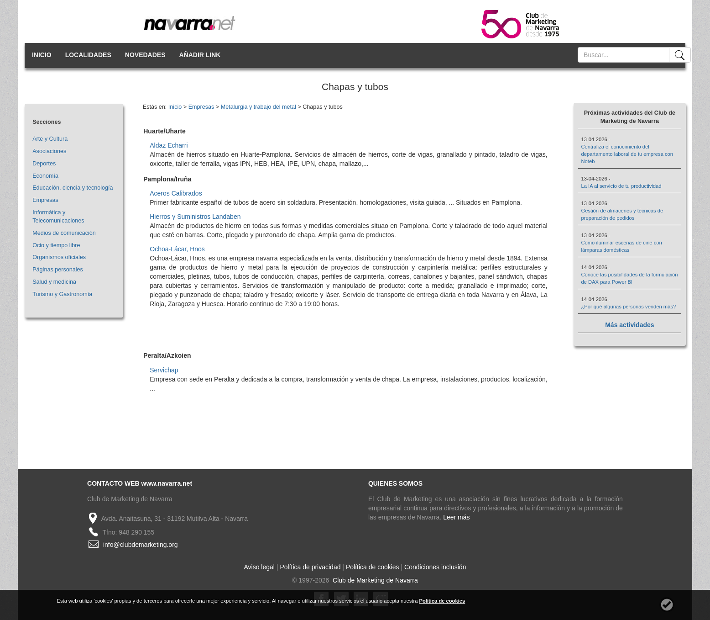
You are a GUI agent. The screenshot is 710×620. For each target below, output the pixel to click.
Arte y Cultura (50, 139)
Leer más (456, 517)
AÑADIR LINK (199, 54)
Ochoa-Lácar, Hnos (177, 249)
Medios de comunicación (64, 233)
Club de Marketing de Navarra (374, 580)
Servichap (164, 370)
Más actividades (629, 325)
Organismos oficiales (59, 257)
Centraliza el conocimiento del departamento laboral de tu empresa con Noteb (627, 154)
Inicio (175, 107)
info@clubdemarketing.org (140, 544)
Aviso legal (259, 567)
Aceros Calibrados (176, 193)
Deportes (44, 163)
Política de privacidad (310, 567)
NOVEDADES (145, 54)
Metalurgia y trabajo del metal (258, 107)
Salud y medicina (54, 282)
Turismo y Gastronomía (62, 294)
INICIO (42, 54)
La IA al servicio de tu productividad (621, 186)
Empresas (45, 200)
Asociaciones (49, 151)
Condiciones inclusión (435, 567)
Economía (45, 176)
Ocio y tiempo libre (56, 245)
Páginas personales (57, 269)
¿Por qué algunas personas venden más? (628, 306)
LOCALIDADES (88, 54)
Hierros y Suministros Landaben (195, 216)
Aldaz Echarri (169, 145)
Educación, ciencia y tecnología (72, 188)
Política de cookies (372, 567)
